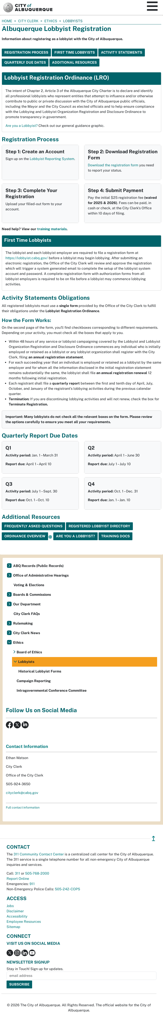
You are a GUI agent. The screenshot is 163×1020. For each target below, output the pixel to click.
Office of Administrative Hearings (41, 575)
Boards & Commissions (32, 595)
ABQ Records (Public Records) (38, 566)
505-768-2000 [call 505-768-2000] (37, 873)
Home (7, 21)
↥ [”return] (153, 838)
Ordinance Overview (24, 536)
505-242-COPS (67, 889)
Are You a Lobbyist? (75, 536)
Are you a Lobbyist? (21, 126)
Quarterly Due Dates (25, 62)
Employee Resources (24, 922)
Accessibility (17, 916)
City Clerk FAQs (27, 614)
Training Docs (115, 536)
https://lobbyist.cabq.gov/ (26, 258)
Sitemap (13, 927)
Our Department (27, 604)
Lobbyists (26, 662)
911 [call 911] (32, 884)
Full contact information (23, 807)
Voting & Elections (29, 585)
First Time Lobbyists (74, 52)
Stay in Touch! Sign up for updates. (35, 969)
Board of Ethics (29, 652)
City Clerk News (26, 633)
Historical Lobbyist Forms (39, 671)
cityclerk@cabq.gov (22, 793)
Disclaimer (15, 911)
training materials (52, 229)
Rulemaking (23, 623)
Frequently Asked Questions (33, 526)
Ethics (50, 21)
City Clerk (28, 21)
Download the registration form (113, 165)
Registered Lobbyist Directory (99, 526)
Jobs (10, 906)
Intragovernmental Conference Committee (52, 690)
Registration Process (26, 52)
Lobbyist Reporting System (52, 159)
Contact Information (27, 746)
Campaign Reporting (34, 681)
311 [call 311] (17, 873)
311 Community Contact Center (39, 854)
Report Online (18, 879)
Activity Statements (121, 52)
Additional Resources (74, 62)
